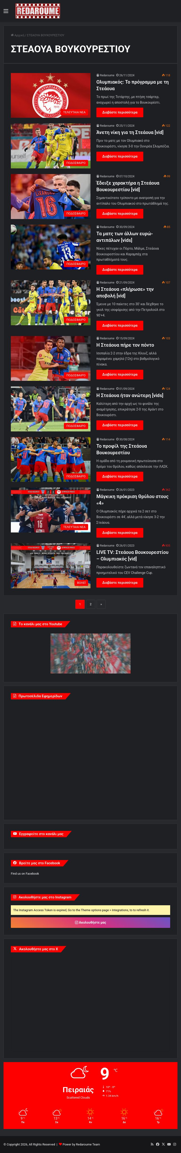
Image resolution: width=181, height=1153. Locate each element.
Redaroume (107, 75)
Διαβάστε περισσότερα (119, 112)
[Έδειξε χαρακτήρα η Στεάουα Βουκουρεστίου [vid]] (50, 196)
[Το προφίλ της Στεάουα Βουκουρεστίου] (50, 459)
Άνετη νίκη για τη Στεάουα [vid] (130, 132)
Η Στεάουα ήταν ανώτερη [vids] (129, 395)
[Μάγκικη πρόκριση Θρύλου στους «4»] (50, 509)
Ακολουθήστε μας (90, 922)
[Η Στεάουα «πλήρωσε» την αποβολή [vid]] (50, 302)
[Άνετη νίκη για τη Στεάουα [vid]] (50, 145)
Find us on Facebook (25, 873)
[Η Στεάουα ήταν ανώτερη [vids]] (50, 408)
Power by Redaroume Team (81, 1144)
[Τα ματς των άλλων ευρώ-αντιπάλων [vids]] (50, 247)
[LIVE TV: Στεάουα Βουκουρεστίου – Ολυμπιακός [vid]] (50, 565)
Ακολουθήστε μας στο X (38, 949)
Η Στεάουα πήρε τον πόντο (125, 345)
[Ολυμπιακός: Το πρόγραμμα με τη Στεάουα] (50, 95)
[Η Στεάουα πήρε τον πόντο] (50, 358)
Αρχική (17, 35)
